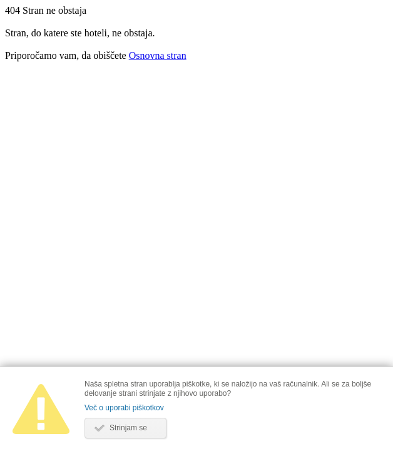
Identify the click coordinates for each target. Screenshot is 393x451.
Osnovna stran (157, 55)
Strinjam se (128, 427)
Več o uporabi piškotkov (124, 407)
